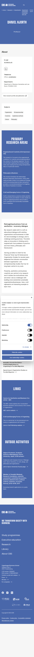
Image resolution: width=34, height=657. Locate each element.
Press (3, 577)
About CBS (7, 554)
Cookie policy (13, 618)
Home (4, 10)
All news (4, 579)
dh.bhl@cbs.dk (8, 62)
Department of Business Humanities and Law (25, 12)
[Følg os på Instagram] (7, 593)
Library (5, 549)
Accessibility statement (24, 618)
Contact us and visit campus (10, 575)
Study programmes (11, 535)
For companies (6, 582)
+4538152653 (12, 77)
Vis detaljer (26, 347)
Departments (17, 10)
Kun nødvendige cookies (17, 357)
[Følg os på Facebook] (3, 593)
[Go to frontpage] (9, 5)
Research (10, 10)
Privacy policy (5, 618)
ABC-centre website (9, 410)
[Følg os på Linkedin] (12, 593)
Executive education (11, 540)
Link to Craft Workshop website (12, 425)
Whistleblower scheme (8, 620)
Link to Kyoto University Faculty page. (14, 466)
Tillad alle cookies (17, 352)
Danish (23, 5)
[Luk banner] (31, 297)
